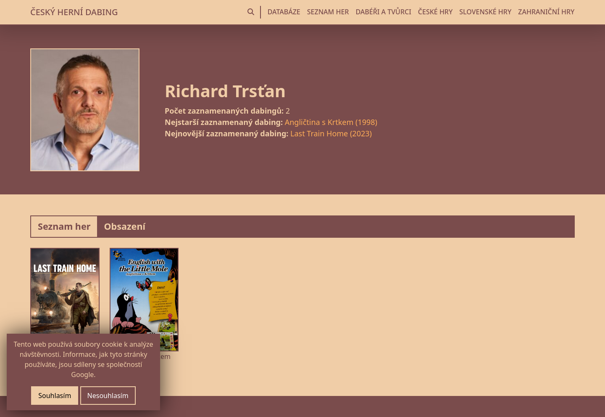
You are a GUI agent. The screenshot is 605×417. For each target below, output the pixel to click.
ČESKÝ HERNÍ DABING (74, 12)
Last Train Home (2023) (331, 133)
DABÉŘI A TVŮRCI (383, 11)
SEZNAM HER (328, 11)
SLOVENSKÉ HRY (485, 11)
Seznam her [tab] (64, 226)
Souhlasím (54, 395)
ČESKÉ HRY (435, 11)
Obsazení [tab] (124, 226)
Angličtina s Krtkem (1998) (331, 122)
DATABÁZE (284, 11)
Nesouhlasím (108, 395)
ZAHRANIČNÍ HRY (546, 11)
